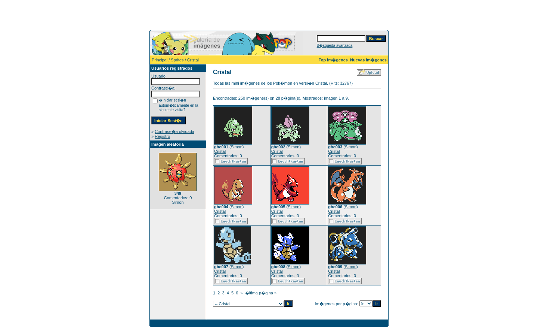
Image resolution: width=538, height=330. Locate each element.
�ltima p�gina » (260, 293)
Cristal (220, 151)
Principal (159, 60)
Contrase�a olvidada (174, 131)
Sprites (177, 60)
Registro (162, 136)
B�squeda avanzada (335, 45)
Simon (236, 147)
